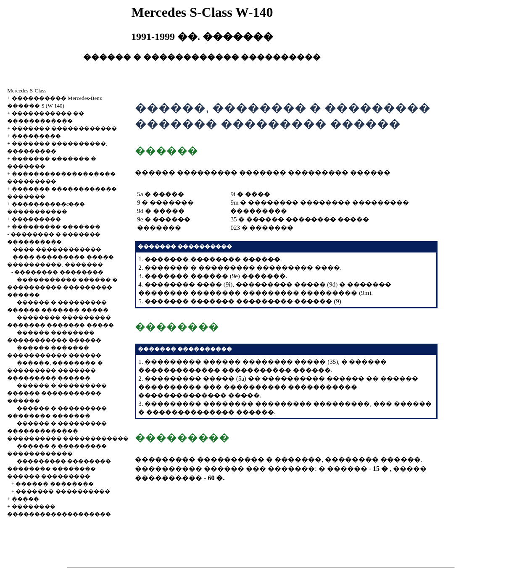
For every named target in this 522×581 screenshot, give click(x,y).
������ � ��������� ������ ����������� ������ (57, 393)
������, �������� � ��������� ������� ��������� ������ (55, 370)
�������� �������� (58, 272)
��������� (36, 136)
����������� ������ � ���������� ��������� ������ (62, 287)
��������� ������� (56, 226)
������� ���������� (63, 491)
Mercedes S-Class (27, 90)
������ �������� (54, 484)
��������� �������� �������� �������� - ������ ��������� (59, 468)
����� (25, 499)
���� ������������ (57, 249)
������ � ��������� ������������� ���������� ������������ (68, 431)
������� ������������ (64, 128)
